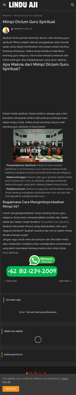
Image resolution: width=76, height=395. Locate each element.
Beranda (7, 15)
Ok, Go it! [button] (11, 389)
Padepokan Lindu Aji (22, 180)
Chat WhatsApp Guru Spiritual (34, 169)
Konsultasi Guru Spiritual (55, 221)
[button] (72, 5)
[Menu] (4, 5)
